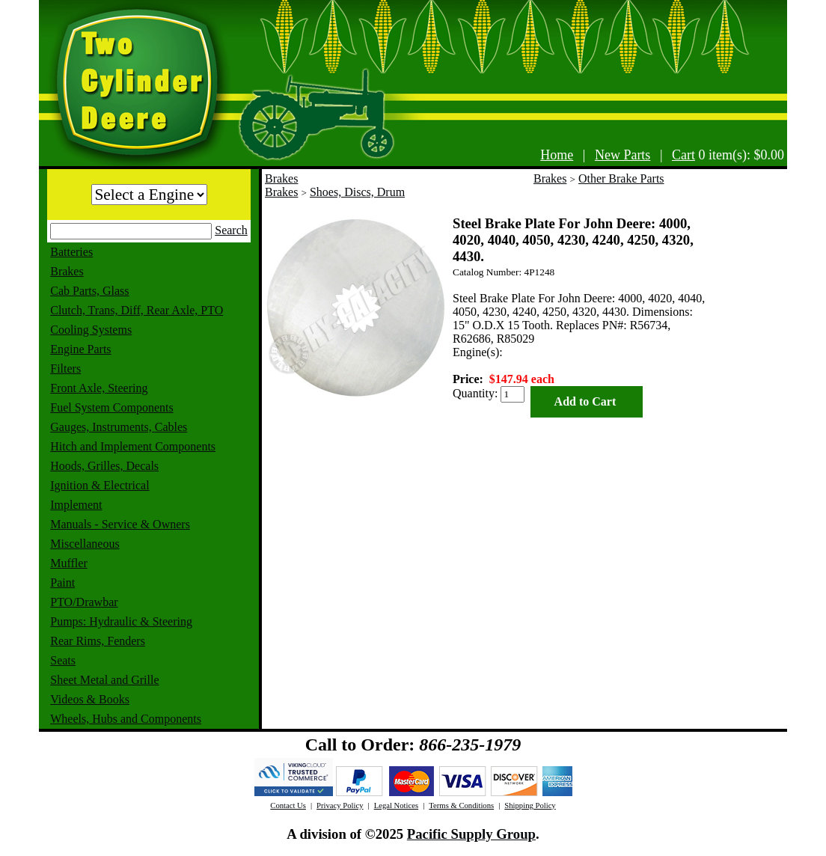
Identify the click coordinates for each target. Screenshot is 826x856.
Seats (63, 660)
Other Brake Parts (621, 178)
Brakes (66, 271)
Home (556, 154)
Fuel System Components (111, 407)
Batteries (71, 251)
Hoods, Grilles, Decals (104, 465)
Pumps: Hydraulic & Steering (121, 621)
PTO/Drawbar (83, 602)
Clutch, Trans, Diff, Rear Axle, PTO (136, 310)
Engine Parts (80, 349)
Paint (62, 582)
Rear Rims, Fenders (97, 641)
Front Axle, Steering (98, 388)
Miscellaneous (84, 543)
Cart (683, 154)
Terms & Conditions (461, 805)
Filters (65, 368)
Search (231, 230)
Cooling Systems (91, 329)
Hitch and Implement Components (132, 446)
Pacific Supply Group (471, 834)
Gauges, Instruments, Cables (118, 427)
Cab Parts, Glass (89, 290)
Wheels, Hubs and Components (125, 718)
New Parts (623, 154)
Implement (76, 504)
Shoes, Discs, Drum (357, 192)
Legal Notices (396, 805)
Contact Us (288, 805)
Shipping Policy (529, 805)
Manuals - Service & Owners (120, 524)
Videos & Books (89, 699)
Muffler (68, 563)
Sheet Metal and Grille (104, 679)
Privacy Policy (339, 805)
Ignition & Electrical (99, 485)
